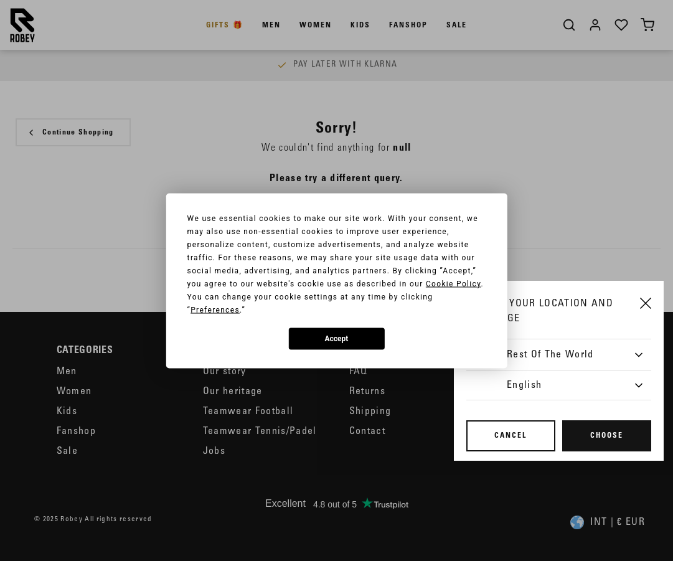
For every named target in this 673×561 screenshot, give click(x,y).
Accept (337, 338)
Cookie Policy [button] (453, 283)
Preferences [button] (215, 309)
